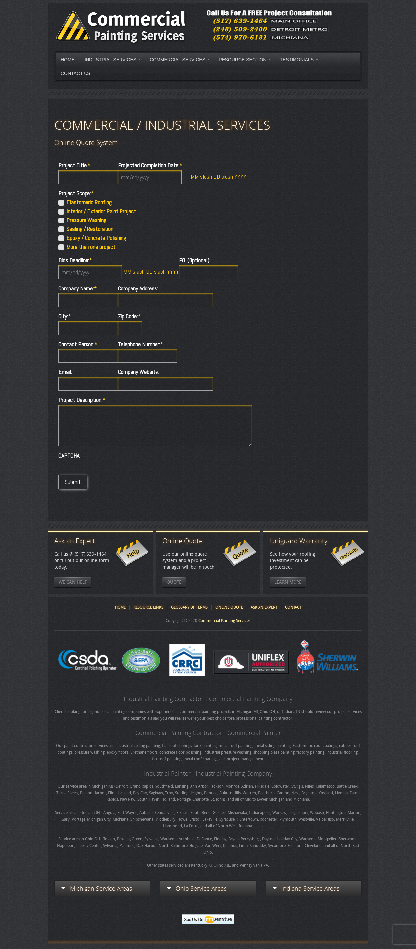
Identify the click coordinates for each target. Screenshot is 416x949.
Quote (174, 582)
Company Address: (138, 288)
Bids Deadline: (75, 260)
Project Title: (74, 165)
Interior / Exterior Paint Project (101, 211)
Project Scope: (76, 193)
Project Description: (81, 400)
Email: (65, 372)
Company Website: (138, 372)
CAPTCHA (68, 455)
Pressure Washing (86, 220)
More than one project (90, 247)
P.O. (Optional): (194, 260)
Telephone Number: (140, 344)
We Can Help (73, 582)
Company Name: (77, 288)
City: (64, 316)
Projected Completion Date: (150, 165)
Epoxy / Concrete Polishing (96, 238)
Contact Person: (77, 344)
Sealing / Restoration (89, 229)
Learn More (287, 582)
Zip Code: (129, 316)
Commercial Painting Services (224, 620)
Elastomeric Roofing (89, 202)
